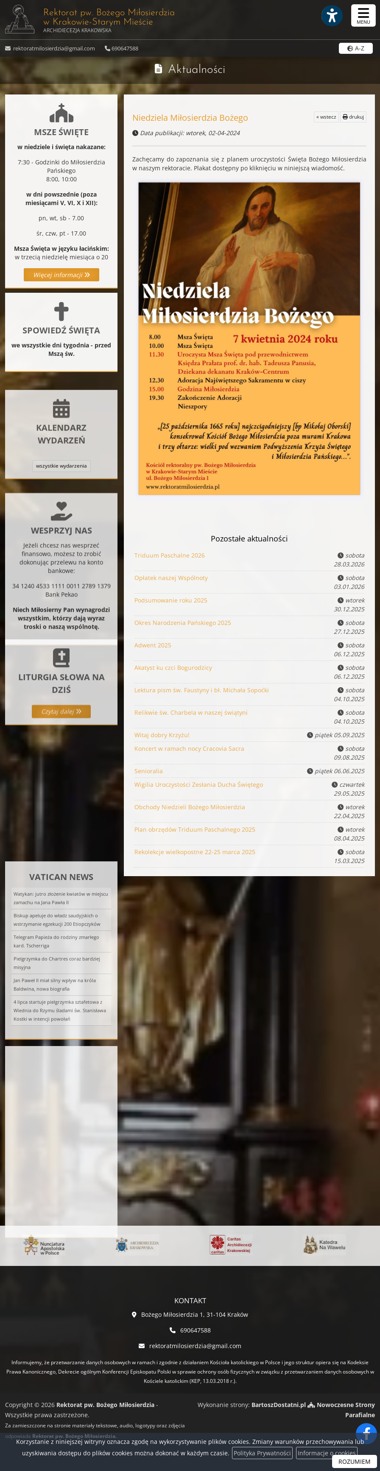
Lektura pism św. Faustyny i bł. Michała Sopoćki (202, 691)
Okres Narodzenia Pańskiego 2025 (183, 623)
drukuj (353, 116)
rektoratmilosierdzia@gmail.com (53, 48)
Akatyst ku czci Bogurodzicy (174, 668)
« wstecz (326, 116)
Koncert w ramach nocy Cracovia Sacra (190, 749)
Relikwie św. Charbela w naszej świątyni (191, 713)
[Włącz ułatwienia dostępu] (331, 16)
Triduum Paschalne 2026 (170, 556)
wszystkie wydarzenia (61, 501)
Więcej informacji (61, 275)
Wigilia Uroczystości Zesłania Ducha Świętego (199, 785)
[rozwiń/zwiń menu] (363, 15)
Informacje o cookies (327, 1453)
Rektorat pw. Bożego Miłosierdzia (90, 19)
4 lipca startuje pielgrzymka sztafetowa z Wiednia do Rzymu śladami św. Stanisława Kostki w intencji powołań (60, 1082)
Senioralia (148, 771)
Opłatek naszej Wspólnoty (172, 578)
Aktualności (196, 70)
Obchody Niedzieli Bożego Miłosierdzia (190, 808)
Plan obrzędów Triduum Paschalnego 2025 (195, 830)
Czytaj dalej (61, 746)
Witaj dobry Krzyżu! (161, 735)
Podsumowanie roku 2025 (172, 601)
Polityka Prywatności (262, 1453)
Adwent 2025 (154, 646)
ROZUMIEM (354, 1461)
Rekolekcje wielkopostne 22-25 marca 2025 (195, 852)
